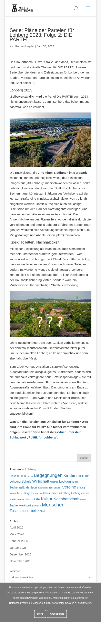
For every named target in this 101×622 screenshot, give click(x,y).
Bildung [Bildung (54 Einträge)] (81, 487)
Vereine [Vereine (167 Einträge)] (69, 487)
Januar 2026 (18, 547)
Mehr (40, 613)
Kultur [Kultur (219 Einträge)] (47, 498)
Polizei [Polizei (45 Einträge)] (83, 499)
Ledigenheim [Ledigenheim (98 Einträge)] (68, 481)
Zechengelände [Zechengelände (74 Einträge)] (19, 487)
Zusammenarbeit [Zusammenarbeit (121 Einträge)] (23, 511)
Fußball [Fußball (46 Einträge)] (41, 511)
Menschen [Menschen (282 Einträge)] (53, 504)
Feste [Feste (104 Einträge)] (35, 499)
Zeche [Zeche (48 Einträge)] (20, 493)
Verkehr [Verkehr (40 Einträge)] (13, 493)
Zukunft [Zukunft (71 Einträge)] (36, 505)
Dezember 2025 (20, 554)
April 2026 (16, 527)
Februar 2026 (19, 541)
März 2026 (17, 534)
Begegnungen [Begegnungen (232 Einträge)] (48, 475)
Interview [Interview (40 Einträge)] (38, 493)
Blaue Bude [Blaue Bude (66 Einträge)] (16, 475)
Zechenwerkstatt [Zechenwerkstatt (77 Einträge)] (20, 505)
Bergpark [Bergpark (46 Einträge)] (28, 476)
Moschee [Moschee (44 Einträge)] (54, 482)
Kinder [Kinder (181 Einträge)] (69, 475)
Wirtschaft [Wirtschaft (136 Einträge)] (40, 481)
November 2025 (20, 561)
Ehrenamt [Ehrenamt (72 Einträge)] (55, 487)
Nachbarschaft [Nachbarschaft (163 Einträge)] (66, 499)
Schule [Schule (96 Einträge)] (26, 481)
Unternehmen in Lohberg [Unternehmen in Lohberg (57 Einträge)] (56, 493)
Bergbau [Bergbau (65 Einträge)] (29, 493)
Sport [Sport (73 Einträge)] (33, 487)
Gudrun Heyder (25, 46)
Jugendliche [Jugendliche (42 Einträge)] (43, 488)
